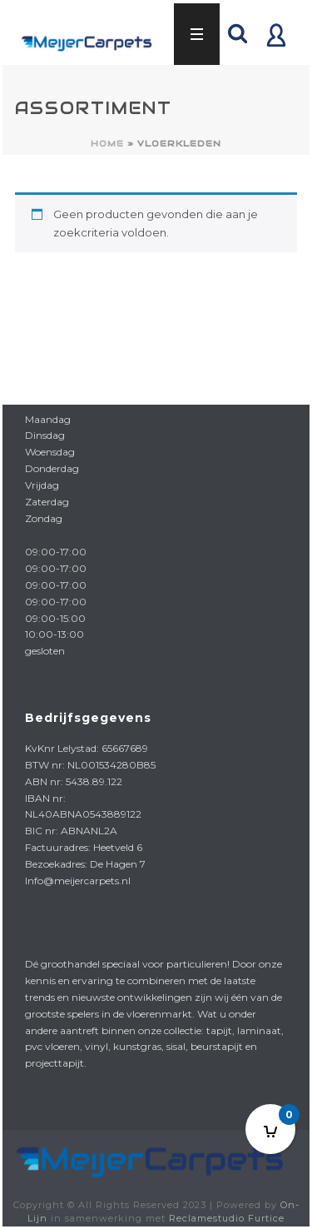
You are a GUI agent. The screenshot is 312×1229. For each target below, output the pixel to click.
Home (107, 143)
